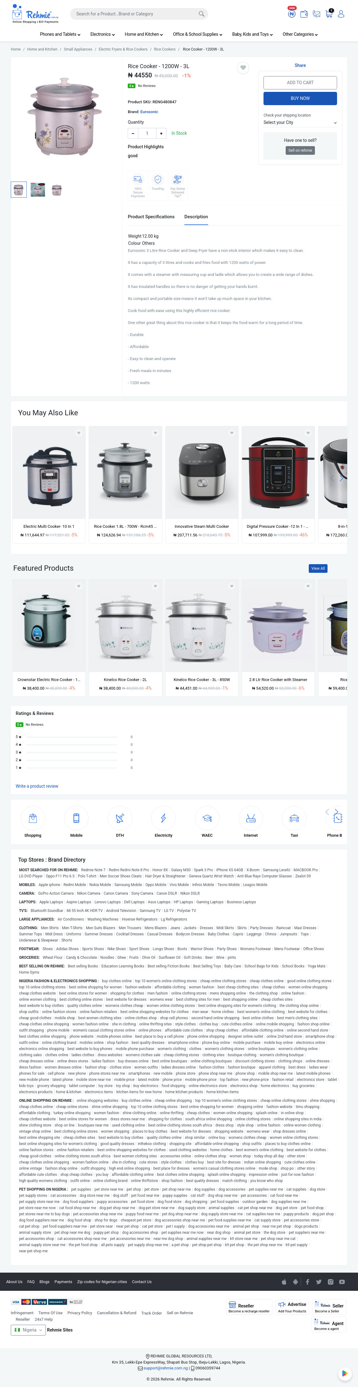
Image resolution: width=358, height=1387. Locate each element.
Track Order (151, 1313)
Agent (329, 1325)
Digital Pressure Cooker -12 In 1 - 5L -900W (278, 526)
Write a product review (37, 786)
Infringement (22, 1313)
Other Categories (300, 34)
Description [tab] (196, 217)
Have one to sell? (300, 140)
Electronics (103, 34)
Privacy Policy (79, 1313)
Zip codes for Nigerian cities (102, 1281)
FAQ (30, 1281)
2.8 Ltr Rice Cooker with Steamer (278, 679)
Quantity (136, 122)
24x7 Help (44, 1319)
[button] (300, 122)
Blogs (44, 1281)
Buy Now (300, 98)
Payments (63, 1281)
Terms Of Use (50, 1313)
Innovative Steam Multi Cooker (202, 526)
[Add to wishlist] (78, 586)
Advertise (292, 1307)
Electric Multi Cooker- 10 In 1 (48, 526)
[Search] (139, 14)
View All (318, 568)
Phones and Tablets (60, 34)
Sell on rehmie (300, 150)
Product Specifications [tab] (151, 217)
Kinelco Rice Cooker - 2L (125, 679)
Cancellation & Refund (116, 1313)
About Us (14, 1281)
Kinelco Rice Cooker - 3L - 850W (202, 679)
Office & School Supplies (197, 34)
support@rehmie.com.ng (166, 1368)
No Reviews (147, 86)
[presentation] (332, 478)
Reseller (23, 1319)
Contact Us (142, 1281)
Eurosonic (149, 111)
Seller (329, 1307)
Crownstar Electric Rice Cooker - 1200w (49, 679)
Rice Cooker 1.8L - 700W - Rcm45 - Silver (125, 526)
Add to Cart (300, 82)
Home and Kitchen (144, 34)
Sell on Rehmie (180, 1313)
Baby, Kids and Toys (252, 34)
